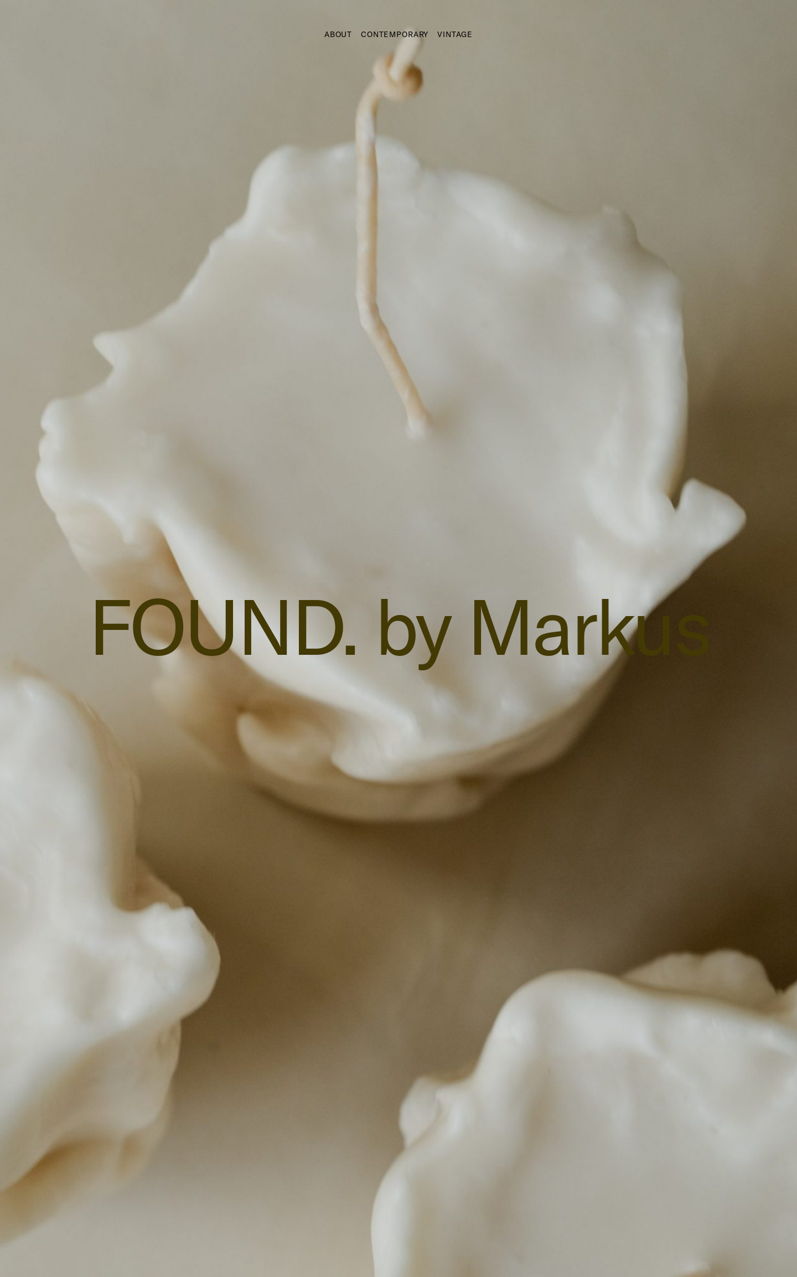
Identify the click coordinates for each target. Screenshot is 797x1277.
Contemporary (394, 34)
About (338, 34)
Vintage (455, 34)
